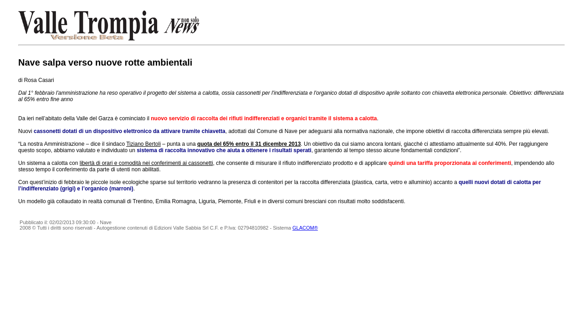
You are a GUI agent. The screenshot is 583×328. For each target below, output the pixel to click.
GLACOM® (305, 228)
